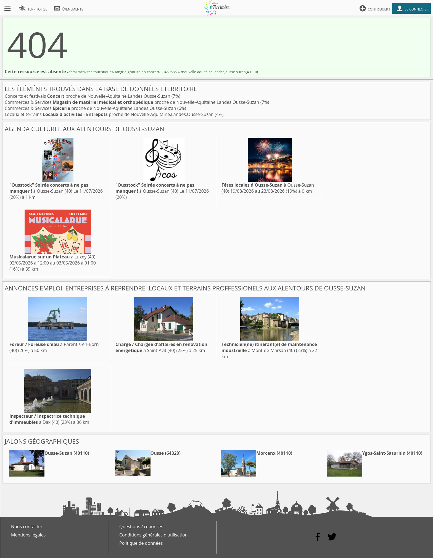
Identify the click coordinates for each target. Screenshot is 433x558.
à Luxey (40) (52, 257)
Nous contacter (27, 526)
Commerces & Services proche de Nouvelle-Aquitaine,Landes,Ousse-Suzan (132, 102)
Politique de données (141, 543)
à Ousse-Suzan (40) (48, 188)
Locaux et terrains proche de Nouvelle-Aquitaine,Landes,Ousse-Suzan (110, 114)
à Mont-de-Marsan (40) (269, 347)
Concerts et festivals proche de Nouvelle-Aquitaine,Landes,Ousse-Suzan (88, 96)
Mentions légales (28, 535)
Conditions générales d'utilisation (153, 535)
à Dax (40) (47, 419)
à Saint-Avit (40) (161, 347)
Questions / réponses (141, 526)
